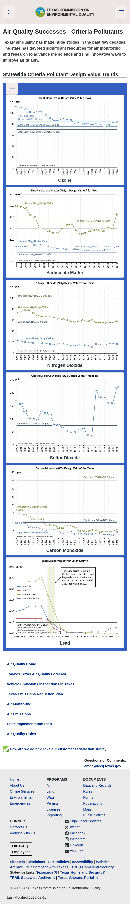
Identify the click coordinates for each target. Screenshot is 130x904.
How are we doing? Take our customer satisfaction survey (54, 749)
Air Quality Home (21, 664)
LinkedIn (76, 845)
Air (49, 785)
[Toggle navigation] (121, 12)
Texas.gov (47, 872)
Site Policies (58, 862)
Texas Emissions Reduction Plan (35, 694)
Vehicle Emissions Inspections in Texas (40, 684)
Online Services (22, 791)
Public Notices (94, 815)
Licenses (53, 809)
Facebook (77, 833)
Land (50, 791)
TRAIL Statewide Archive (33, 878)
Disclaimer (37, 862)
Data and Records (97, 785)
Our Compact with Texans (47, 867)
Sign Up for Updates (86, 821)
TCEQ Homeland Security (93, 867)
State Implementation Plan (29, 724)
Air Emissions (19, 714)
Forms (88, 797)
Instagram (78, 839)
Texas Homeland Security (84, 872)
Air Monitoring (19, 704)
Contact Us (18, 827)
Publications (92, 803)
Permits (52, 803)
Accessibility (83, 862)
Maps (87, 809)
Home (14, 779)
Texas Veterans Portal (78, 878)
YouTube (77, 851)
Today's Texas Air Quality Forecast (36, 674)
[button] (9, 12)
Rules (87, 791)
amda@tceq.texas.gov (103, 766)
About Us (17, 785)
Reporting (54, 815)
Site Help (17, 862)
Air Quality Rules (21, 734)
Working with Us (22, 833)
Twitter (75, 827)
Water (51, 797)
